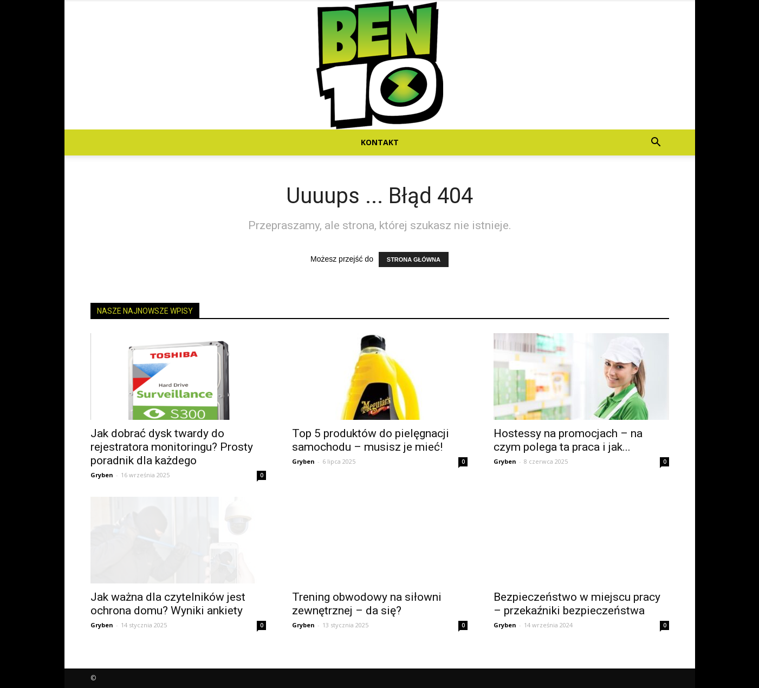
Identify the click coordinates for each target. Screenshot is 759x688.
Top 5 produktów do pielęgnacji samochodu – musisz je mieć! (370, 440)
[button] (656, 143)
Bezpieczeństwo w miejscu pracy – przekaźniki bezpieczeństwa (577, 603)
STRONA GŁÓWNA (413, 259)
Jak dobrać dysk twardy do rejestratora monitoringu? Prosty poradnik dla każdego (171, 447)
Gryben (101, 475)
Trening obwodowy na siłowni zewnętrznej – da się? (367, 603)
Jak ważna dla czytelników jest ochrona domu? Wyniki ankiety (167, 603)
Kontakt (380, 142)
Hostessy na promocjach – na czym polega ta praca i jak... (568, 440)
